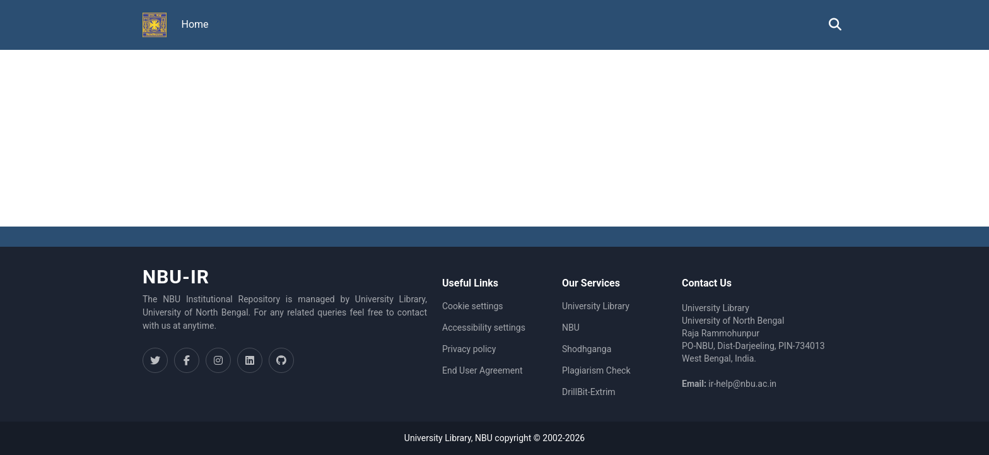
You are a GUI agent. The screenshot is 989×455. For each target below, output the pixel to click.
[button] (155, 25)
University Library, (439, 438)
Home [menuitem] (195, 24)
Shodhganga (586, 349)
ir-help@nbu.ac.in (742, 384)
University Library (595, 306)
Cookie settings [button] (472, 306)
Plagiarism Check (596, 370)
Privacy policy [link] (469, 349)
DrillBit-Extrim (589, 391)
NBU (571, 327)
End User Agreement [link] (482, 370)
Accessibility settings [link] (483, 327)
